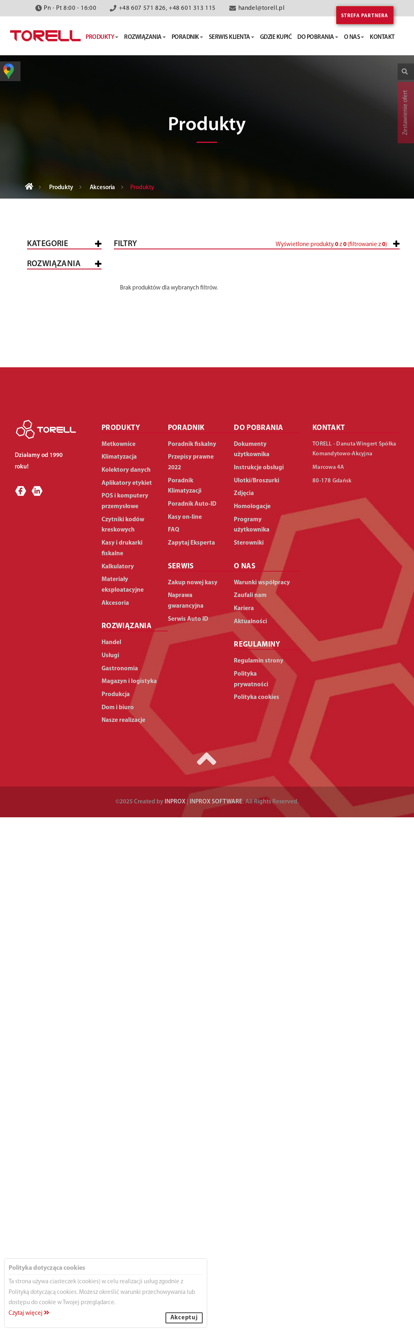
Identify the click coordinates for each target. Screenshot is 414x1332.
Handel (45, 644)
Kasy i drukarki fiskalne (57, 293)
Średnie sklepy (71, 682)
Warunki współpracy (262, 1097)
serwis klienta (231, 37)
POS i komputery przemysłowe (58, 343)
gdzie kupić (276, 37)
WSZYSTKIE (49, 623)
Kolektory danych (62, 368)
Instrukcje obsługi (259, 982)
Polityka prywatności (251, 1193)
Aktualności (250, 1136)
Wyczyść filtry (374, 361)
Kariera (244, 1123)
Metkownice (52, 318)
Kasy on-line (185, 1032)
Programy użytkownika (251, 1039)
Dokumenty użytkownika (251, 964)
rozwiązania (145, 37)
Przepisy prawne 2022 (191, 976)
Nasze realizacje (123, 1235)
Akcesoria (102, 188)
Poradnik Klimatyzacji (184, 1000)
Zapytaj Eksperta (191, 1057)
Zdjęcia (244, 1008)
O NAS (245, 1081)
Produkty (61, 188)
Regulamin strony (258, 1175)
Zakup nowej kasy (192, 1097)
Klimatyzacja (54, 439)
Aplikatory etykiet (62, 417)
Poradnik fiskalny (192, 959)
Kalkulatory (54, 461)
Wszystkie (49, 269)
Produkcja (50, 825)
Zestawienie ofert (406, 112)
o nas (354, 37)
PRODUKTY (121, 942)
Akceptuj (184, 1318)
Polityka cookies (256, 1212)
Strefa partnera (365, 16)
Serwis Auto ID (188, 1134)
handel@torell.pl (261, 8)
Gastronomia (55, 775)
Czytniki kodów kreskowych (58, 393)
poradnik (187, 37)
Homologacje (252, 1021)
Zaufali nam (250, 1110)
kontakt (382, 37)
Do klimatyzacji (64, 546)
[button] (356, 279)
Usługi (44, 754)
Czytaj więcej (29, 1313)
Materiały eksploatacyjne (57, 485)
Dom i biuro (51, 847)
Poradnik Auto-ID (192, 1018)
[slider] (213, 275)
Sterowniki (249, 1057)
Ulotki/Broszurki (256, 995)
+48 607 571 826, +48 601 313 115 (167, 8)
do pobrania (317, 37)
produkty (102, 37)
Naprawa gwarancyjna (186, 1115)
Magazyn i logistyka (49, 800)
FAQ (173, 1045)
